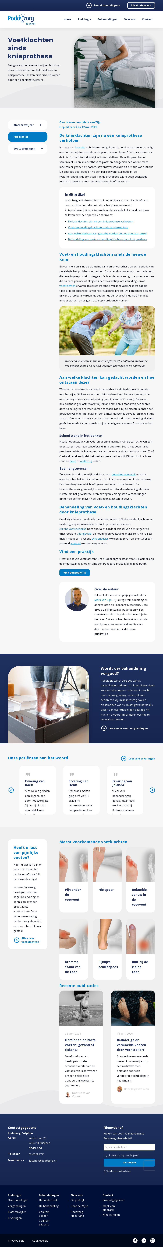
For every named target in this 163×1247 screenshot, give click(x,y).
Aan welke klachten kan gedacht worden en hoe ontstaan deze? (107, 233)
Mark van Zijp (102, 600)
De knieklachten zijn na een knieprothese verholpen (100, 221)
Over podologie (17, 1200)
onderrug (86, 461)
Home (67, 19)
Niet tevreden (111, 1215)
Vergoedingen (17, 1206)
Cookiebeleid (40, 1240)
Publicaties (21, 137)
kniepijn (80, 147)
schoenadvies (100, 538)
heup (73, 461)
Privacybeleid (16, 1240)
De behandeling (49, 1206)
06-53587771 (37, 1154)
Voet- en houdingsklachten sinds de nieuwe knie (98, 227)
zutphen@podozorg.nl (42, 1160)
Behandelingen (107, 19)
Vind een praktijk (74, 572)
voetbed (76, 543)
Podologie (84, 19)
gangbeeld (85, 533)
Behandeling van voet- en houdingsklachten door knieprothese (107, 239)
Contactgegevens (113, 1200)
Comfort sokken (44, 1213)
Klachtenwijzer (24, 125)
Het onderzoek (48, 1200)
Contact (147, 19)
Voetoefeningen (24, 148)
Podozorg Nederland (77, 1213)
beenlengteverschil (123, 474)
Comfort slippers (44, 1222)
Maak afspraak (141, 5)
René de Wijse (79, 1206)
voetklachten (67, 286)
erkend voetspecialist (72, 529)
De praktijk (78, 1200)
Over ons (130, 19)
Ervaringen (15, 1218)
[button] (43, 125)
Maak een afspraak (109, 1208)
